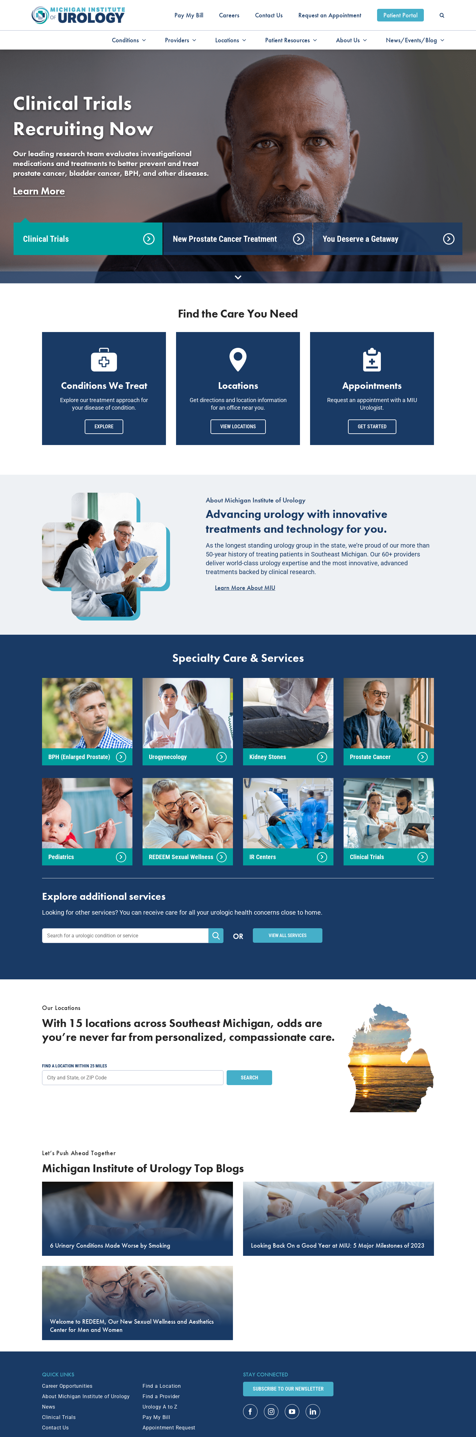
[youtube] (292, 1411)
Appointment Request (169, 1428)
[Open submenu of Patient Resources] (313, 40)
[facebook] (250, 1411)
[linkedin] (313, 1411)
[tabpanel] (238, 144)
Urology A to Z (160, 1407)
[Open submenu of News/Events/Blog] (440, 40)
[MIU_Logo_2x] (78, 9)
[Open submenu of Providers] (192, 40)
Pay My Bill (156, 1417)
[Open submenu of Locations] (242, 40)
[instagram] (271, 1411)
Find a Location (162, 1386)
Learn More (39, 191)
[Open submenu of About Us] (363, 40)
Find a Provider (161, 1396)
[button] (442, 15)
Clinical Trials (59, 1417)
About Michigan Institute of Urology (86, 1396)
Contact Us (55, 1428)
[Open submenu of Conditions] (142, 40)
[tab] (88, 239)
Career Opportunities (67, 1386)
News (48, 1407)
